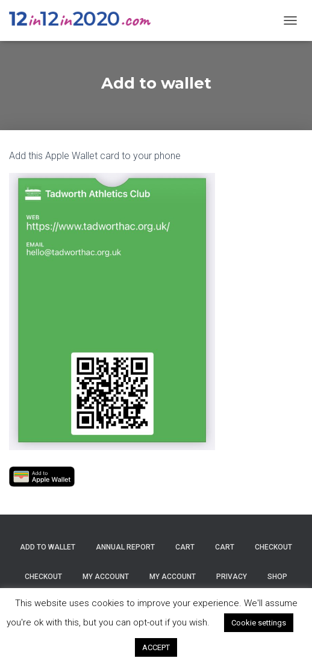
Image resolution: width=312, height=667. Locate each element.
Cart (185, 547)
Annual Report (125, 547)
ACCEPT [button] (156, 647)
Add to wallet (47, 547)
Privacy (231, 576)
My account (106, 576)
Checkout (273, 547)
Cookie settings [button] (258, 622)
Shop (277, 576)
